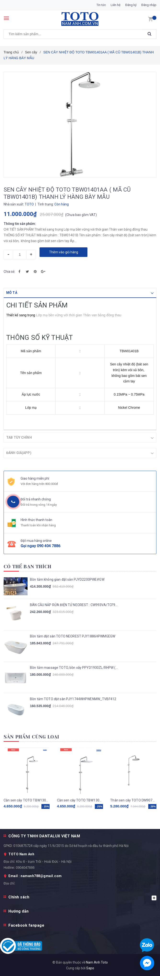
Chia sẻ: (9, 271)
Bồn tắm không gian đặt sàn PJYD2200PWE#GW (67, 579)
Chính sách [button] (82, 897)
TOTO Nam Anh (21, 854)
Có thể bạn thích (27, 566)
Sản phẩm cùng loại (31, 736)
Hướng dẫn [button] (18, 911)
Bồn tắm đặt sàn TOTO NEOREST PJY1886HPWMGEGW (72, 636)
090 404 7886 (48, 545)
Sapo (90, 968)
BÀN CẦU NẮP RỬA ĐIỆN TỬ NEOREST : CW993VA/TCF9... (74, 605)
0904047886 (25, 867)
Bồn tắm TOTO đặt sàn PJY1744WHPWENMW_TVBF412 (73, 699)
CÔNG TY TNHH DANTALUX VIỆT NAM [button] (44, 836)
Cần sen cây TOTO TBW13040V (80, 800)
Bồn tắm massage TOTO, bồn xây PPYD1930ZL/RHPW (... (74, 667)
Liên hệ (115, 5)
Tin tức (101, 5)
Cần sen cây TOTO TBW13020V (27, 800)
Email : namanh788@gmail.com (35, 876)
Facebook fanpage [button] (26, 925)
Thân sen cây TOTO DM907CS (133, 800)
